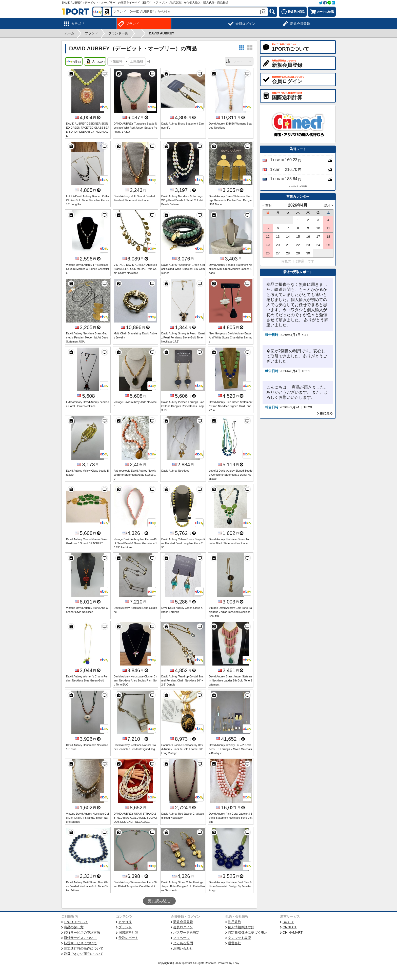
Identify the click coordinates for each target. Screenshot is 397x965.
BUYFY (288, 922)
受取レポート (128, 938)
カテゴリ (125, 922)
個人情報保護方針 (241, 927)
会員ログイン (183, 927)
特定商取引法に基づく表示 (247, 932)
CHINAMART (293, 932)
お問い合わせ (183, 948)
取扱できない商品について (83, 954)
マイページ (181, 938)
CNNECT (290, 927)
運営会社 (234, 943)
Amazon (95, 61)
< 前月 (267, 205)
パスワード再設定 (186, 932)
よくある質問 (183, 943)
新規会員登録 (183, 922)
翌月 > (328, 205)
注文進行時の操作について (83, 948)
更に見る (326, 413)
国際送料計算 (128, 932)
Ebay (236, 962)
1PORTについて (76, 922)
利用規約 (234, 922)
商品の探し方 (74, 927)
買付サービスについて (80, 938)
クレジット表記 (239, 938)
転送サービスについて (80, 943)
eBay (74, 61)
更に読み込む (159, 901)
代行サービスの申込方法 (82, 932)
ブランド (125, 927)
